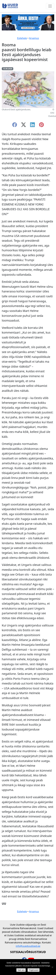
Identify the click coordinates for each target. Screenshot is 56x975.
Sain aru (21, 970)
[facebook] (14, 125)
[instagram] (41, 125)
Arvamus (34, 38)
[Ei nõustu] (52, 967)
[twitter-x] (23, 125)
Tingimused (34, 970)
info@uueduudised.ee (28, 946)
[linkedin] (32, 125)
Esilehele (22, 38)
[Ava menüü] (50, 6)
